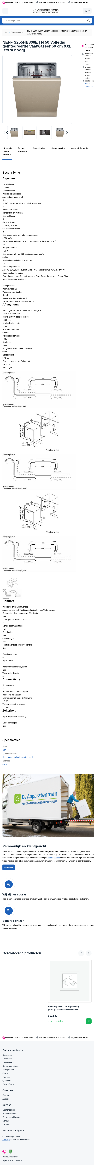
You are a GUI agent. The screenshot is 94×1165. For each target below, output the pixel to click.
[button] (14, 132)
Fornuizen (6, 1077)
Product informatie (22, 149)
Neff (4, 750)
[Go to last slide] (7, 132)
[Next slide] (67, 132)
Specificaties (39, 148)
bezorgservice (53, 858)
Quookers (6, 1081)
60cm (4, 764)
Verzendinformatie (79, 148)
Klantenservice (58, 148)
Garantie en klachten (11, 1117)
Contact (5, 1121)
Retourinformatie (9, 1114)
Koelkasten (7, 1059)
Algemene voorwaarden (12, 1160)
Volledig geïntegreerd (23, 757)
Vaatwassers (17, 32)
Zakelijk (5, 1099)
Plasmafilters (8, 1084)
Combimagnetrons (10, 1066)
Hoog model (7, 757)
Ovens (5, 1073)
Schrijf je (6, 1140)
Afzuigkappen (8, 1070)
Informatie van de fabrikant (7, 151)
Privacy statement (10, 1157)
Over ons (8, 867)
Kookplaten (7, 1055)
